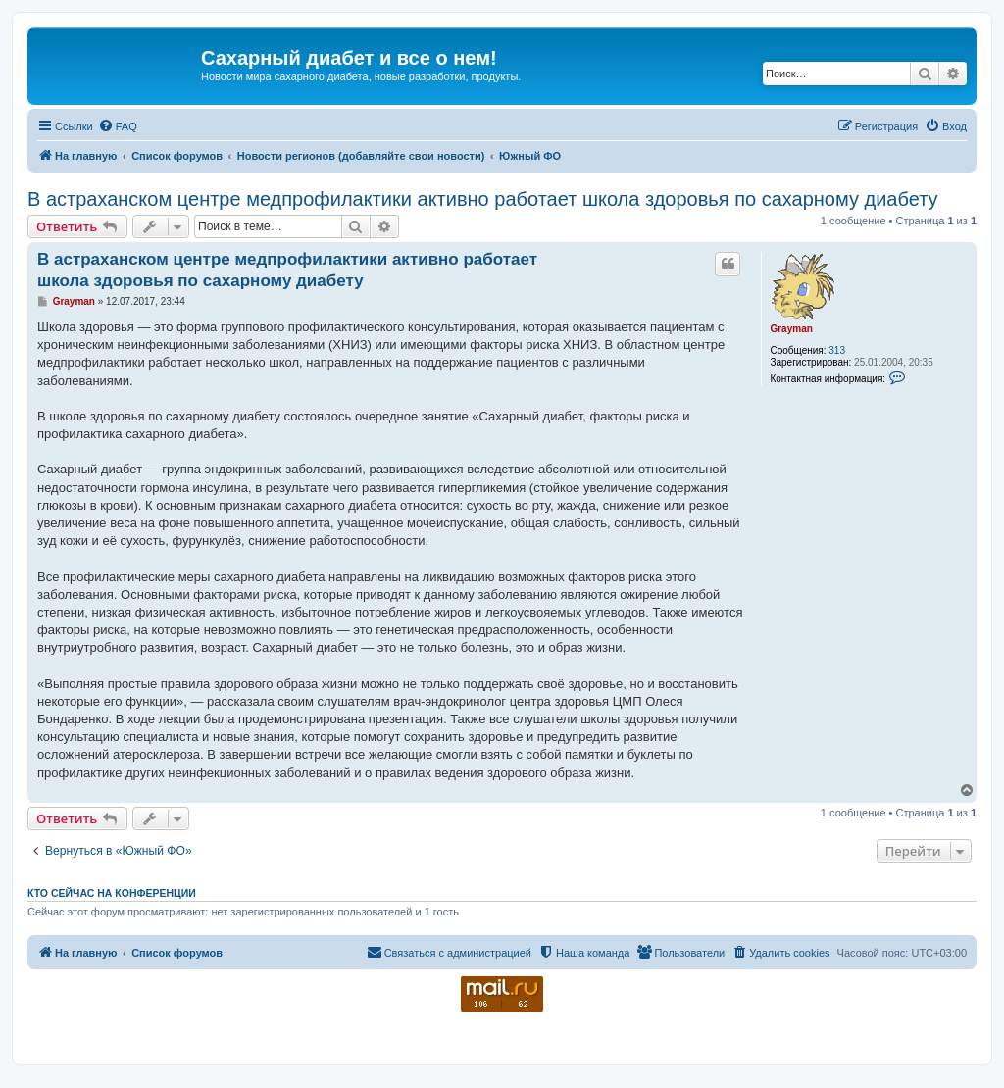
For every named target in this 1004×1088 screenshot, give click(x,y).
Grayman (791, 328)
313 (836, 350)
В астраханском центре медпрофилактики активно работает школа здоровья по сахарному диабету (482, 199)
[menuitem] (117, 126)
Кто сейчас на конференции (111, 893)
